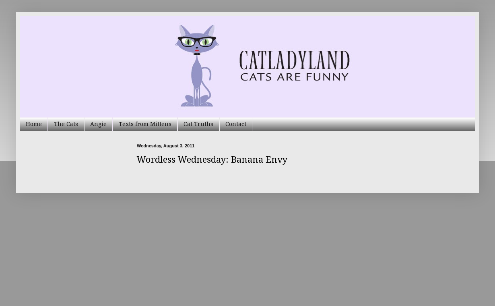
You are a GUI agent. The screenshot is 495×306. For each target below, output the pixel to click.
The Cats (66, 124)
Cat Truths (198, 124)
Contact (235, 124)
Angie (98, 124)
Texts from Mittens (145, 124)
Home (34, 124)
